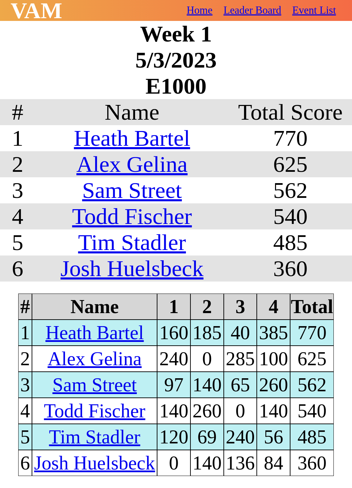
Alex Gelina (131, 164)
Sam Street (132, 190)
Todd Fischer (132, 216)
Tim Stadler (132, 242)
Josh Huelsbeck (132, 268)
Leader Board (252, 10)
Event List (314, 10)
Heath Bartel (132, 138)
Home (199, 10)
